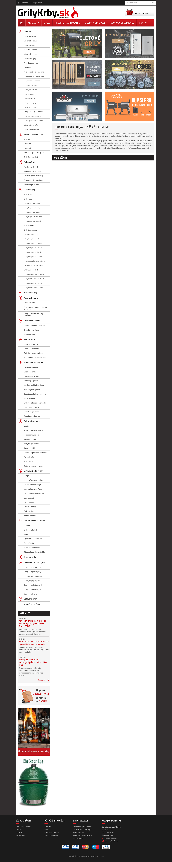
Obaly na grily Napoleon (33, 581)
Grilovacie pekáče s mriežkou (35, 453)
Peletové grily (30, 162)
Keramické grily (31, 298)
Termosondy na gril (31, 435)
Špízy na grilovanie (31, 444)
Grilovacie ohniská (32, 320)
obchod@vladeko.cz (112, 841)
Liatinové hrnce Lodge (32, 485)
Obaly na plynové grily (32, 572)
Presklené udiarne (31, 63)
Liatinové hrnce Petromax (34, 493)
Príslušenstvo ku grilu (33, 362)
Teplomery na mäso (31, 407)
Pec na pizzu (29, 339)
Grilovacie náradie (32, 421)
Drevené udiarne (30, 50)
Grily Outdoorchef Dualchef (34, 279)
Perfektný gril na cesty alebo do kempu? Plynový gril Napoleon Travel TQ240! (32, 623)
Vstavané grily (30, 599)
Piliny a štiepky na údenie (33, 112)
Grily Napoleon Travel (32, 212)
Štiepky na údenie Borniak (34, 121)
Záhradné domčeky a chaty (82, 835)
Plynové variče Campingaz (34, 265)
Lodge (26, 476)
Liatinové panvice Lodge (33, 480)
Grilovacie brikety (31, 530)
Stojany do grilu (30, 439)
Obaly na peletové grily (33, 589)
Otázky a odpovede (95, 23)
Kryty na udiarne (30, 103)
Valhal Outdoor (30, 516)
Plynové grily (29, 189)
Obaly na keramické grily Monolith (33, 315)
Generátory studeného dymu (34, 76)
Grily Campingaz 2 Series (33, 248)
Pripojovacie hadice (32, 548)
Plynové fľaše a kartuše (33, 539)
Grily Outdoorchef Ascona (34, 288)
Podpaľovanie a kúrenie (34, 520)
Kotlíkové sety (29, 334)
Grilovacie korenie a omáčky (35, 403)
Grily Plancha (29, 225)
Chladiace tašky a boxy (32, 416)
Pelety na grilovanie (31, 185)
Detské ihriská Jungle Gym (82, 829)
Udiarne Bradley (30, 36)
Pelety (26, 534)
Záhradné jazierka (79, 832)
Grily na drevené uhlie (33, 134)
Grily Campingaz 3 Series (33, 243)
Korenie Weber (29, 398)
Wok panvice (29, 511)
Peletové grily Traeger (32, 171)
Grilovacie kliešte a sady (33, 430)
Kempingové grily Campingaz (35, 261)
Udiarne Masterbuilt (31, 130)
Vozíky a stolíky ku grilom (34, 385)
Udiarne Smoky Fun (31, 125)
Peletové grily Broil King (33, 176)
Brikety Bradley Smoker (33, 116)
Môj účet (19, 832)
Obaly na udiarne (30, 594)
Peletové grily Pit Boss (32, 167)
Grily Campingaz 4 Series (33, 239)
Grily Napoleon (30, 139)
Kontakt (144, 23)
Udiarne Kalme (29, 45)
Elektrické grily (30, 292)
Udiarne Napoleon (31, 54)
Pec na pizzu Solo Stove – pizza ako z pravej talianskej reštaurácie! (34, 643)
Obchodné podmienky (122, 23)
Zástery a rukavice (31, 367)
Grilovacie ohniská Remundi (35, 326)
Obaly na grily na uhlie (32, 567)
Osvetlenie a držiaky (31, 376)
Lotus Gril (27, 148)
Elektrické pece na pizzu (33, 353)
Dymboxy (27, 67)
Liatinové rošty (29, 498)
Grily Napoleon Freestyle (33, 217)
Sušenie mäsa (30, 98)
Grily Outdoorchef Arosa (33, 283)
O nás (47, 23)
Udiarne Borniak (30, 41)
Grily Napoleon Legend (33, 221)
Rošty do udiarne (31, 90)
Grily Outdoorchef (31, 157)
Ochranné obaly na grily (34, 562)
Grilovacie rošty (30, 507)
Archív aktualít (43, 680)
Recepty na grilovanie (67, 23)
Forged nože (29, 457)
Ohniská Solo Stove (31, 330)
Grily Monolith (29, 303)
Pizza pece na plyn (31, 344)
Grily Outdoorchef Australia (34, 274)
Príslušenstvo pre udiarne (34, 72)
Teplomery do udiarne (32, 81)
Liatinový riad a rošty (33, 471)
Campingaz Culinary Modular (35, 394)
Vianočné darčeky (32, 604)
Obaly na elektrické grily (33, 585)
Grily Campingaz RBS (32, 234)
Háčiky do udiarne (31, 85)
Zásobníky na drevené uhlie (34, 552)
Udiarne (27, 31)
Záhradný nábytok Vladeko (82, 827)
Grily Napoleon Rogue (32, 203)
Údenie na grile (30, 372)
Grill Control (28, 461)
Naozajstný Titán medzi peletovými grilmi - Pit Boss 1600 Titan (33, 662)
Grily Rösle (28, 144)
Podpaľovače (29, 543)
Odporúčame (60, 157)
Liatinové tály (29, 502)
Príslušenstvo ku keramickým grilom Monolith (35, 308)
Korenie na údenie (31, 107)
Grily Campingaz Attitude (33, 257)
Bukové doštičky (30, 448)
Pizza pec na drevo (31, 349)
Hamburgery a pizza (32, 390)
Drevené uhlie (29, 525)
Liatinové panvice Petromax (34, 489)
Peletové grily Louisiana (33, 180)
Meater (26, 426)
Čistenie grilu (30, 557)
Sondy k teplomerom (32, 412)
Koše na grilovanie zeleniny (34, 466)
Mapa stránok (20, 835)
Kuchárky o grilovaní (32, 381)
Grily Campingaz (30, 230)
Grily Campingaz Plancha (33, 252)
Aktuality (24, 613)
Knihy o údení (29, 94)
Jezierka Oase (78, 838)
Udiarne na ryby (30, 59)
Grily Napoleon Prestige (33, 208)
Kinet (102, 856)
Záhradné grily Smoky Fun (34, 153)
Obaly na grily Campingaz (33, 576)
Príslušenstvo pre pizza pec (34, 358)
